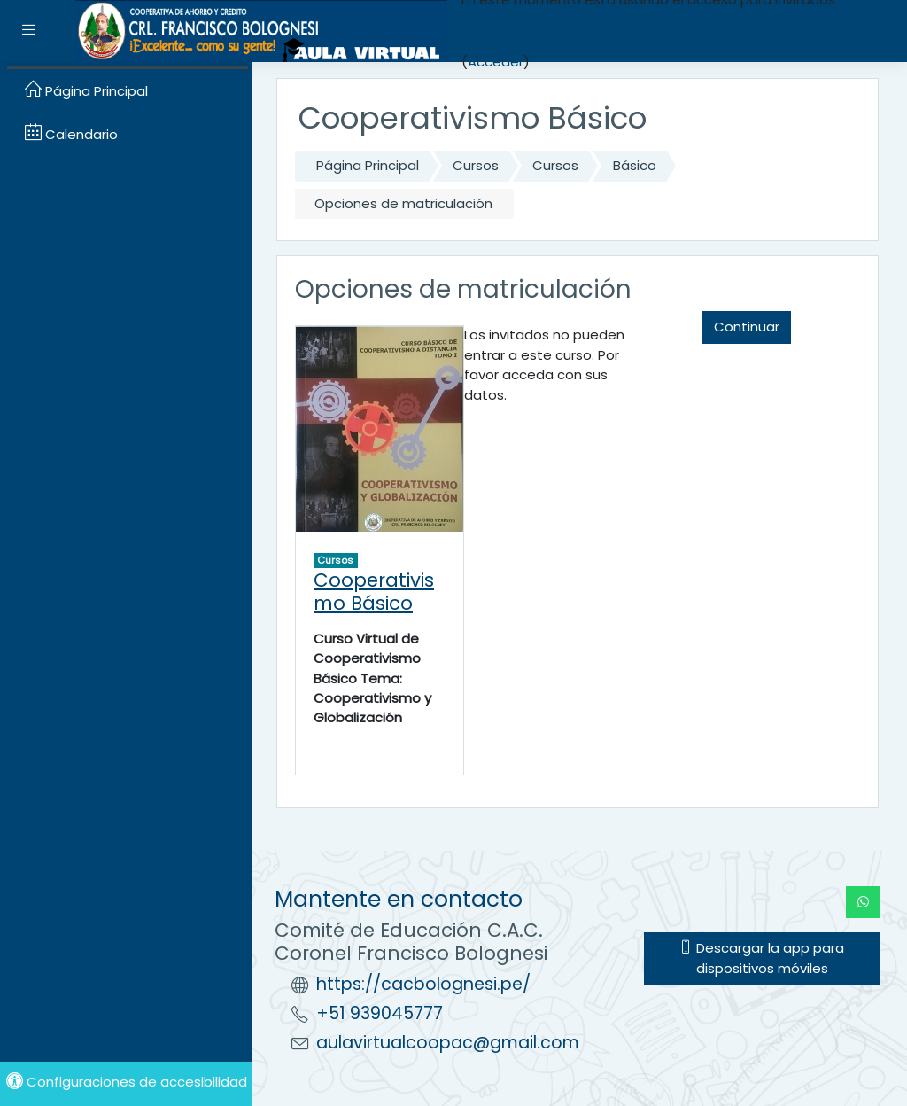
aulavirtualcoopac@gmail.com (447, 1043)
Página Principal (367, 165)
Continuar (746, 326)
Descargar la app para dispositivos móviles (761, 958)
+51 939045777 (379, 1013)
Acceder (495, 61)
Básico (634, 165)
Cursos (476, 165)
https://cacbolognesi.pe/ (423, 984)
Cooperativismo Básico (374, 591)
